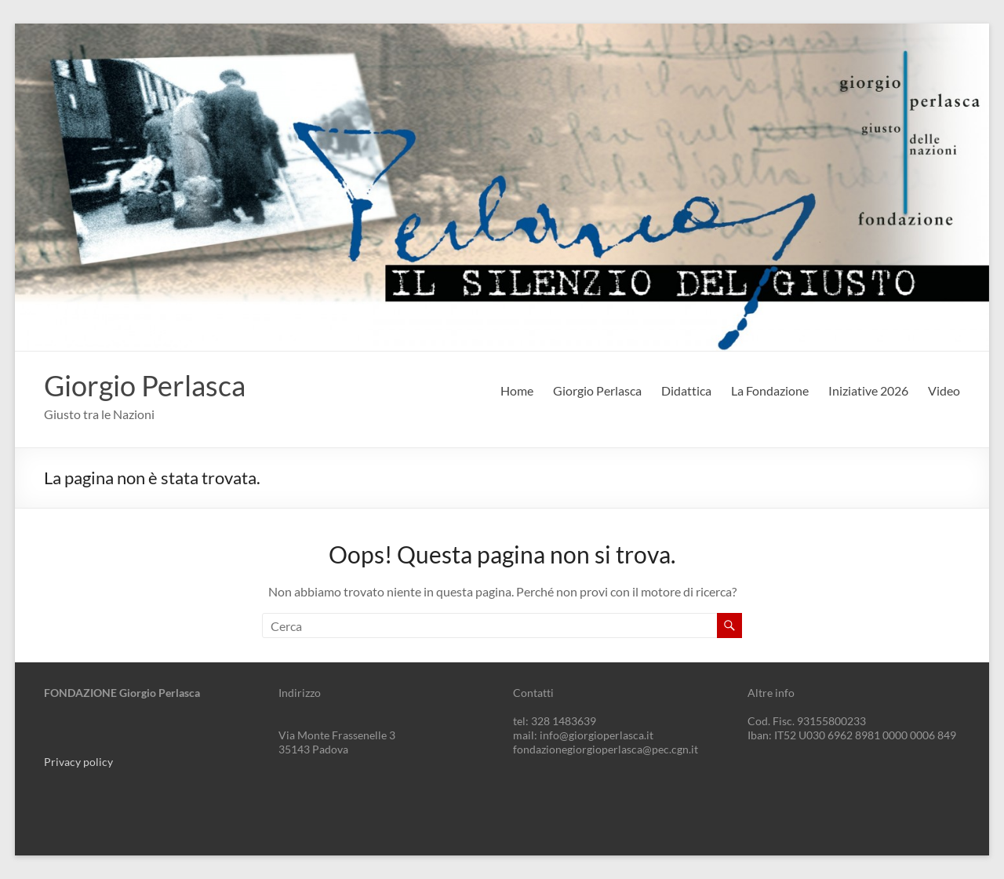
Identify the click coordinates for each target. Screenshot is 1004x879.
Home (516, 390)
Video (944, 390)
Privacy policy (78, 761)
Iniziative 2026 (868, 390)
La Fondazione (770, 390)
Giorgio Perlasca (145, 385)
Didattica (686, 390)
